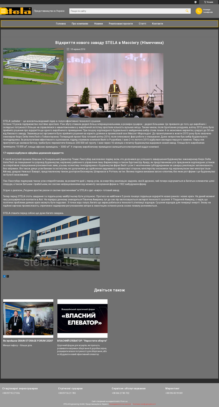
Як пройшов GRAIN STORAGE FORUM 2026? (28, 340)
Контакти (157, 23)
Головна (61, 23)
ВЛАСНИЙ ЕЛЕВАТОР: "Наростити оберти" (82, 340)
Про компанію (80, 23)
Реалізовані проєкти (121, 23)
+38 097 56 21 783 (67, 393)
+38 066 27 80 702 (120, 393)
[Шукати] (187, 11)
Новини (98, 23)
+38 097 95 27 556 (11, 393)
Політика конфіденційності (144, 404)
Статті (142, 23)
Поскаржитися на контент (120, 404)
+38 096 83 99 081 (174, 393)
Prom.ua (124, 401)
